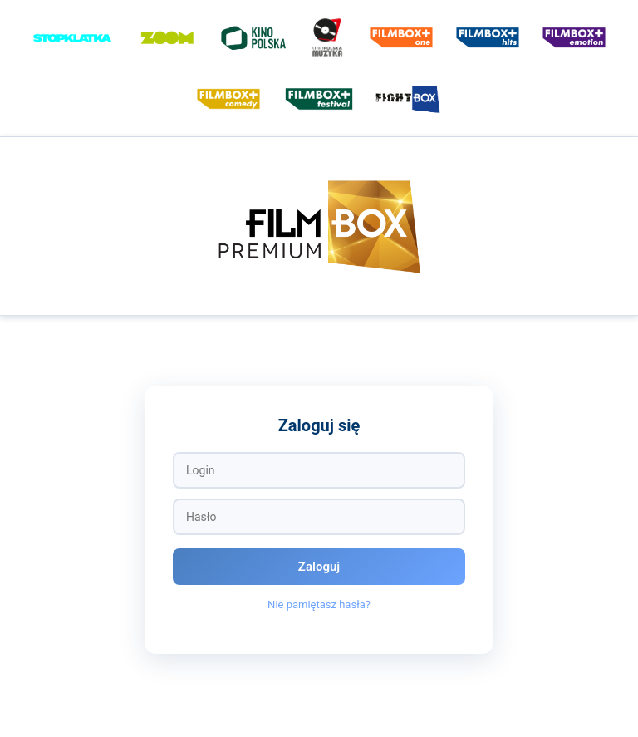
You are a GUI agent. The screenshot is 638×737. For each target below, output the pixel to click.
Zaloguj (319, 566)
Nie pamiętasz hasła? (319, 604)
